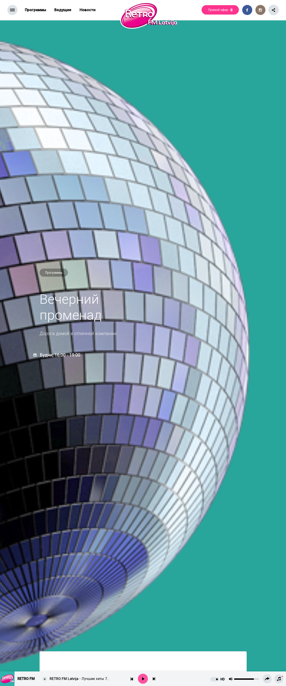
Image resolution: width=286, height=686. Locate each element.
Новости (87, 10)
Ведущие (62, 10)
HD (222, 679)
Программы (35, 10)
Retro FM (26, 679)
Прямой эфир (220, 10)
